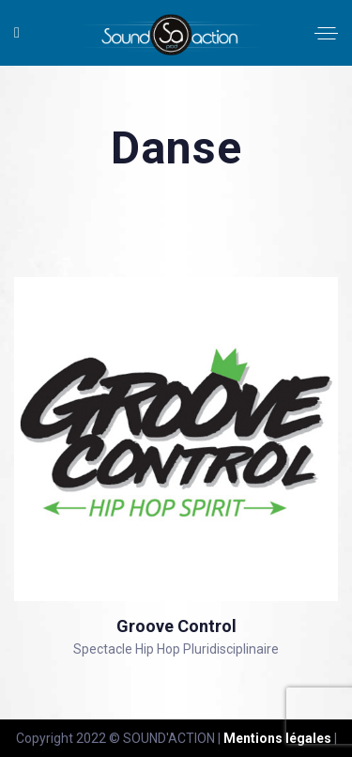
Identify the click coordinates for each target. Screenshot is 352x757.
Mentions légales (277, 738)
